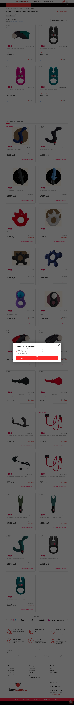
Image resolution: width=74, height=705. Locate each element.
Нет (48, 358)
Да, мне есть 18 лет (26, 358)
